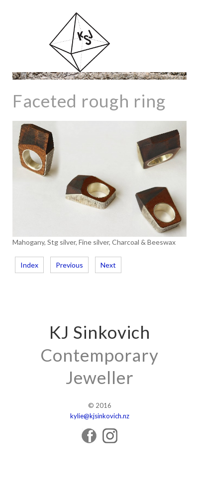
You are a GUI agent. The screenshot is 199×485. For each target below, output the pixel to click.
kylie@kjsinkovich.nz (99, 416)
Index (29, 265)
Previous (69, 265)
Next (108, 265)
